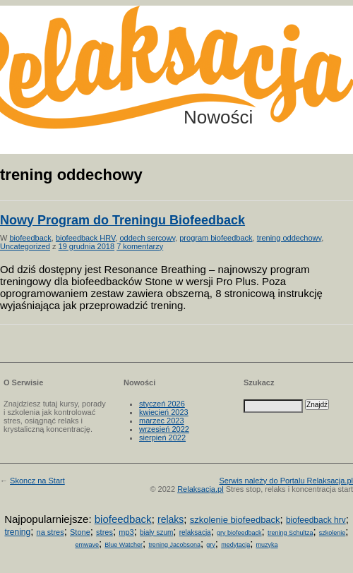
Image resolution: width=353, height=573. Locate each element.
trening (17, 532)
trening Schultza (290, 532)
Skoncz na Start (37, 480)
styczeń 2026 (162, 403)
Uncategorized (25, 246)
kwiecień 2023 (164, 412)
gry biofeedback (239, 532)
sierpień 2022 (162, 437)
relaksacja (195, 532)
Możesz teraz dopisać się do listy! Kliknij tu (295, 59)
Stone (80, 532)
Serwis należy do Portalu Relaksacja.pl (286, 480)
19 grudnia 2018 (87, 246)
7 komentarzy (139, 246)
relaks (170, 519)
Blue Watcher (123, 544)
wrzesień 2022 (164, 429)
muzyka (267, 544)
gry (210, 544)
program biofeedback (215, 238)
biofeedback (30, 238)
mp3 (126, 532)
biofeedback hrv (316, 520)
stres (104, 532)
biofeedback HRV (85, 238)
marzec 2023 (161, 420)
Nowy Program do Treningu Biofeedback (122, 220)
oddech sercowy (147, 238)
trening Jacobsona (174, 544)
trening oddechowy (289, 238)
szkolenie (332, 532)
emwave (87, 544)
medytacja (235, 544)
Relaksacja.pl (200, 489)
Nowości (218, 117)
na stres (50, 532)
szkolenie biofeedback (235, 519)
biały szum (156, 532)
